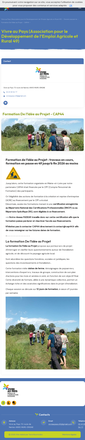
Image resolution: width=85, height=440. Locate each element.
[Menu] (80, 7)
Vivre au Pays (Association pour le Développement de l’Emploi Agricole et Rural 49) (31, 19)
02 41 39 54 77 (11, 92)
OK (70, 5)
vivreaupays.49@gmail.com (16, 96)
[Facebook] (5, 103)
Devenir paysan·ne (70, 19)
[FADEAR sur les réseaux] (8, 403)
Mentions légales (69, 434)
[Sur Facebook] (3, 403)
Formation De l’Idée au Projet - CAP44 (15, 22)
